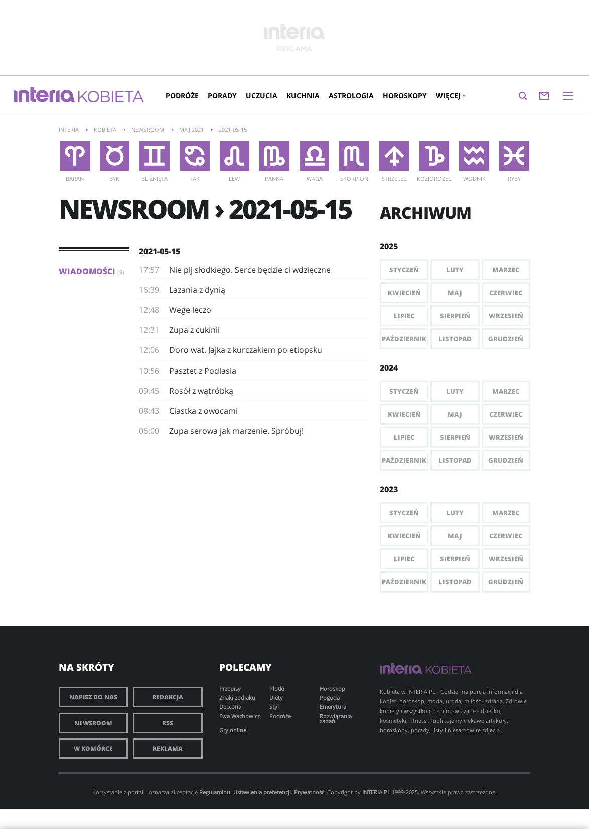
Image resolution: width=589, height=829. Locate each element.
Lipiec (404, 315)
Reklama (168, 748)
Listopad (455, 338)
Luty (455, 269)
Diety (276, 697)
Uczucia (261, 95)
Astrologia (351, 95)
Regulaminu (214, 792)
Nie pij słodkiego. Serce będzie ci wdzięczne (250, 269)
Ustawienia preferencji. (262, 792)
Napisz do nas (93, 697)
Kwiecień (404, 292)
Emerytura (333, 706)
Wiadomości (91, 271)
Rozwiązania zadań (336, 718)
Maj (455, 292)
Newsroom (93, 723)
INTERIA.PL (376, 792)
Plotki (276, 688)
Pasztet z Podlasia (202, 370)
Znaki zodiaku (237, 697)
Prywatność (309, 792)
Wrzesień (506, 315)
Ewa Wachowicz (239, 716)
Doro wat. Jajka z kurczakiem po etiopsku (245, 350)
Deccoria (230, 706)
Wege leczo (190, 309)
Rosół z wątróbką (201, 390)
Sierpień (455, 315)
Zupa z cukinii (194, 329)
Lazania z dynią (197, 289)
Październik (404, 338)
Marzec (505, 269)
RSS (167, 723)
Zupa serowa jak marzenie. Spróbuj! (236, 430)
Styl (274, 706)
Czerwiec (505, 292)
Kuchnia (303, 95)
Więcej (450, 95)
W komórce (93, 748)
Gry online (232, 730)
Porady (222, 95)
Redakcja (167, 697)
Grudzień (505, 338)
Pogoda (330, 697)
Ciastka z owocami (203, 410)
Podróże (182, 95)
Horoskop (332, 688)
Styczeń (404, 269)
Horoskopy (405, 95)
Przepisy (230, 688)
